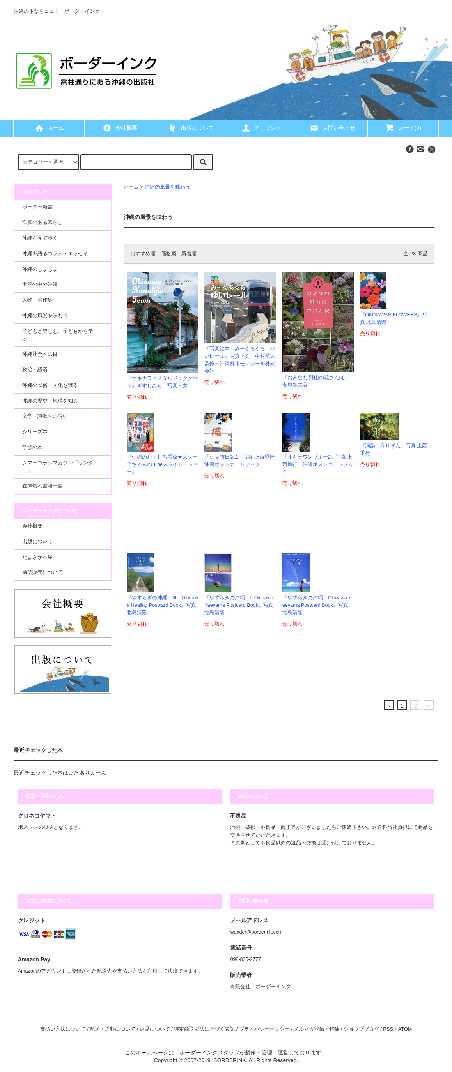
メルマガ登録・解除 (316, 1029)
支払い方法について (63, 1029)
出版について (191, 127)
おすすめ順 (143, 253)
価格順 (168, 253)
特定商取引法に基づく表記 (204, 1029)
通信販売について (42, 572)
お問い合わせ (332, 127)
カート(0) (403, 127)
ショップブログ (361, 1029)
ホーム (49, 127)
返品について (155, 1029)
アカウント (261, 127)
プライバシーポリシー (264, 1029)
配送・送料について (112, 1029)
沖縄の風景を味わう (167, 187)
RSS (388, 1029)
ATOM (405, 1029)
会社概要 (119, 127)
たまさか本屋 (37, 557)
